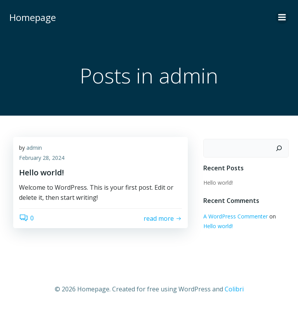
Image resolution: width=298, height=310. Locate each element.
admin (34, 147)
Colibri (234, 289)
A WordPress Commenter (235, 216)
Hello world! (218, 182)
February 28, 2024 (41, 157)
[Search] (279, 148)
